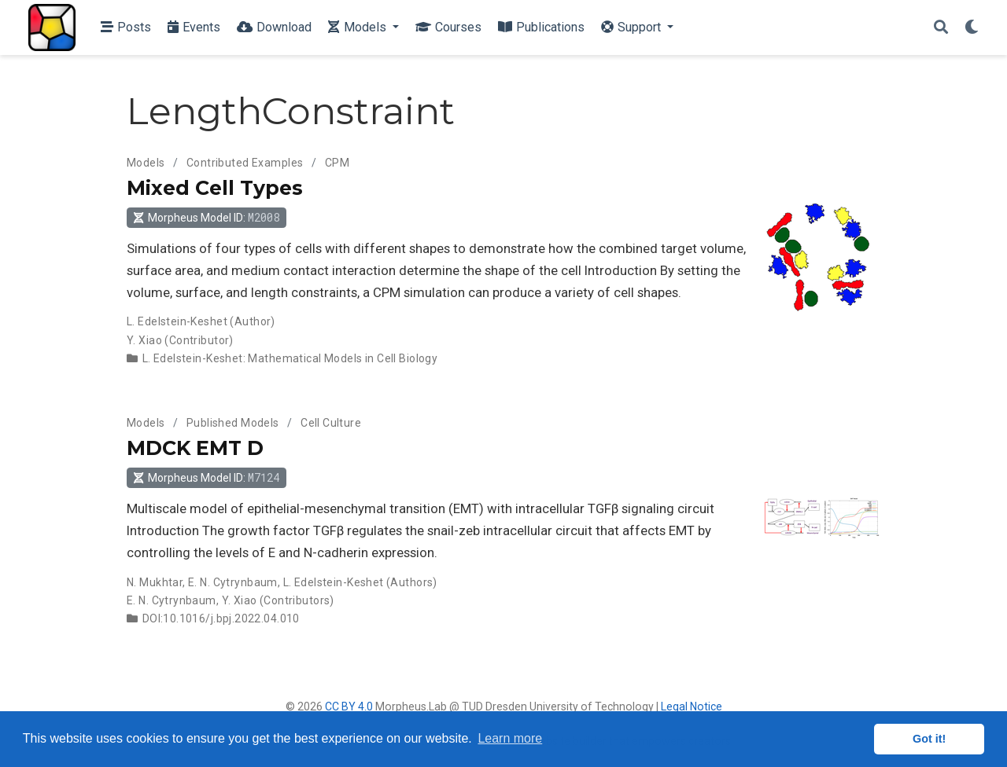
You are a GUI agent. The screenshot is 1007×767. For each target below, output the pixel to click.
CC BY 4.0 (349, 706)
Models (146, 162)
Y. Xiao (144, 340)
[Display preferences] (972, 28)
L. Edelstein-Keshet (177, 321)
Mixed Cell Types (215, 188)
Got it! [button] (929, 738)
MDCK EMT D (195, 448)
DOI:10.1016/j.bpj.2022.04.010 (221, 618)
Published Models (232, 423)
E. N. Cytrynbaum (233, 582)
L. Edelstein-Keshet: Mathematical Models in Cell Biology (290, 358)
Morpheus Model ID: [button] (206, 217)
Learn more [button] (510, 738)
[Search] (941, 28)
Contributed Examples (244, 162)
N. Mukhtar (155, 582)
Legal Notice (691, 706)
